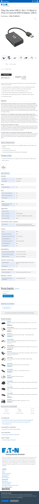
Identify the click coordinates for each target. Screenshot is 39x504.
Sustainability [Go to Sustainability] (4, 476)
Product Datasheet (6, 423)
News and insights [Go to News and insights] (5, 477)
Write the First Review (8, 296)
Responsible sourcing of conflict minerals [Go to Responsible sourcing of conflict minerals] (10, 485)
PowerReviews (17, 288)
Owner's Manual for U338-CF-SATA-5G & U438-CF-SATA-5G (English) (15, 422)
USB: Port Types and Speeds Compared (10, 434)
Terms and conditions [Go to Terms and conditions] (6, 484)
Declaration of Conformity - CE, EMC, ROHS (10, 429)
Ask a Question (7, 307)
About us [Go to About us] (4, 470)
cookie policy (20, 497)
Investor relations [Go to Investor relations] (5, 474)
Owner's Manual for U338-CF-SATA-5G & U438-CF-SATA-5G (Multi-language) (17, 420)
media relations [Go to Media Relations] (5, 481)
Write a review (8, 69)
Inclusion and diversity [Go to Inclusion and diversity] (6, 473)
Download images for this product (9, 439)
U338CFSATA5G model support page (26, 312)
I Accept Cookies (5, 500)
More (36, 58)
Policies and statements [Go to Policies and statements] (6, 482)
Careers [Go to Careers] (3, 472)
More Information (14, 500)
